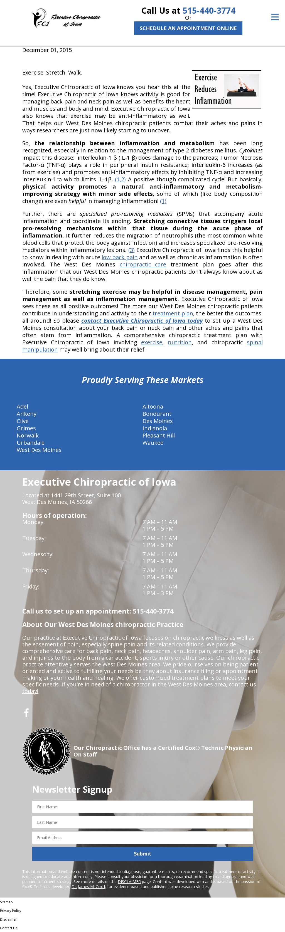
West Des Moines (39, 450)
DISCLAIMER (129, 881)
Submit (142, 853)
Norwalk (28, 435)
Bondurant (156, 413)
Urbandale (31, 442)
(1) (163, 201)
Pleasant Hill (158, 435)
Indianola (154, 428)
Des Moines (157, 421)
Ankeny (26, 413)
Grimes (26, 428)
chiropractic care (143, 264)
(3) (131, 250)
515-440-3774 (209, 10)
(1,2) (120, 179)
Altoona (152, 406)
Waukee (152, 442)
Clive (23, 421)
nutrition (180, 342)
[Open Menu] (275, 17)
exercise (151, 342)
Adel (22, 406)
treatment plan (173, 313)
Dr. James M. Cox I (88, 886)
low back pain (120, 257)
